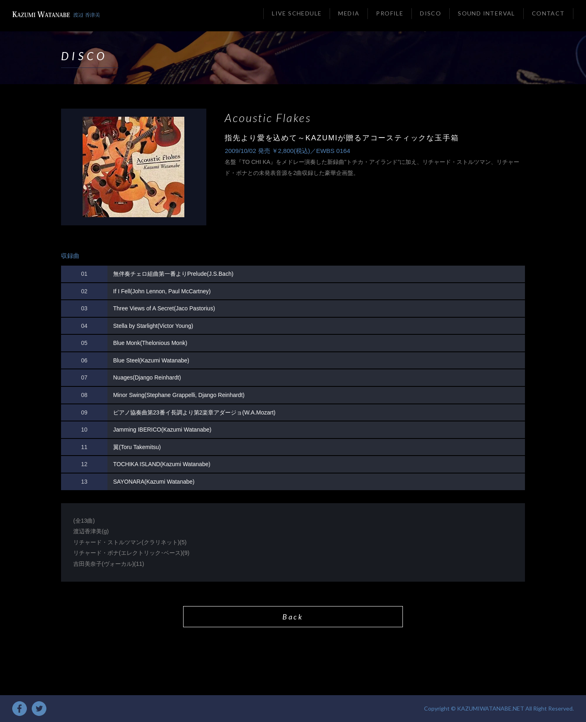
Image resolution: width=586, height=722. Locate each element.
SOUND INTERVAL (486, 13)
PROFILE (389, 13)
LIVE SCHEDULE (296, 13)
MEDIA (348, 13)
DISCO (430, 13)
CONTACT (548, 13)
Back (292, 616)
